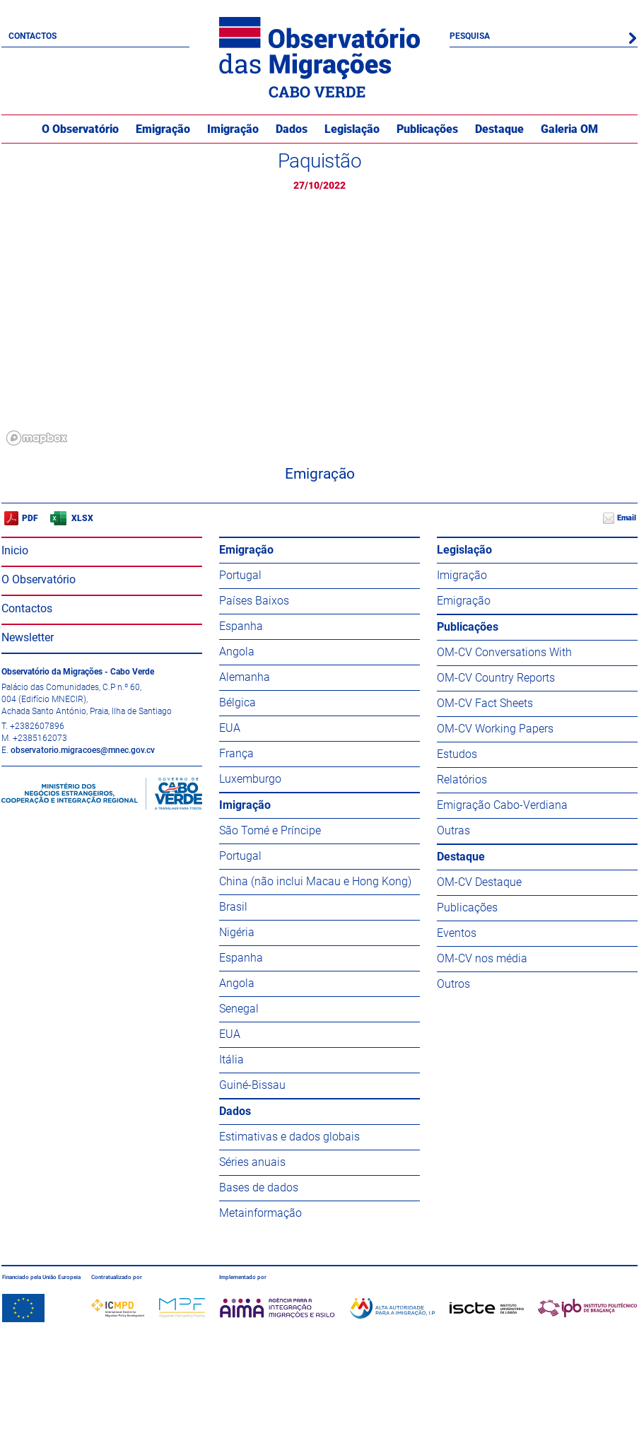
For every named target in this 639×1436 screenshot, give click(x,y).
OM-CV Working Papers (495, 728)
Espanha (241, 626)
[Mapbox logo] (37, 438)
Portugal (240, 575)
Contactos (32, 36)
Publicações (427, 129)
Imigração (233, 129)
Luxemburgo (250, 779)
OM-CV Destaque (479, 882)
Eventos (456, 933)
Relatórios (462, 779)
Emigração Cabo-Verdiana (502, 805)
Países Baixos (254, 600)
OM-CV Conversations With (504, 652)
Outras (453, 830)
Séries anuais (252, 1162)
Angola (236, 651)
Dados (291, 129)
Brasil (233, 906)
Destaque (499, 129)
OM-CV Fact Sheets (485, 703)
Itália (231, 1059)
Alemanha (244, 677)
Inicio (14, 550)
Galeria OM (569, 129)
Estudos (457, 754)
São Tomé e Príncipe (270, 830)
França (236, 753)
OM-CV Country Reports (496, 677)
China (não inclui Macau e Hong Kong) (315, 881)
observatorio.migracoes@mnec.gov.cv (83, 750)
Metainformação (260, 1213)
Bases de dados (258, 1187)
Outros (453, 984)
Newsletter (27, 637)
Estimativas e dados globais (289, 1136)
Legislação (352, 129)
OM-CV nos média (482, 958)
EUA (229, 728)
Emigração (163, 129)
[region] (319, 326)
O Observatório (80, 129)
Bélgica (237, 702)
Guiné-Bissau (252, 1085)
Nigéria (236, 932)
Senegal (239, 1008)
